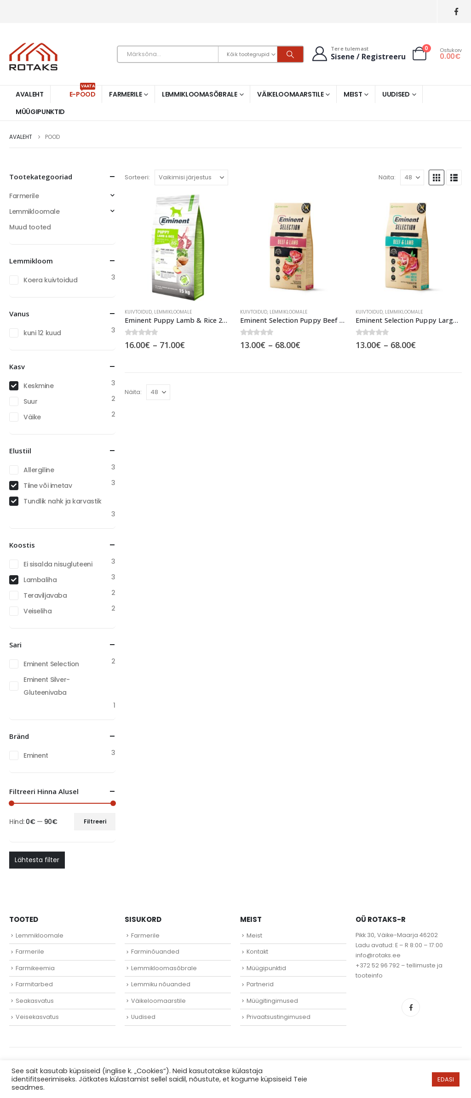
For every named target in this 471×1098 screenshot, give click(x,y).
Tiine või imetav (47, 485)
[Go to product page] (178, 247)
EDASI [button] (445, 1079)
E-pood (82, 92)
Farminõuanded (155, 951)
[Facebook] (456, 11)
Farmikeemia (35, 968)
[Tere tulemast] (357, 54)
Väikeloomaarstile (290, 94)
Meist (353, 94)
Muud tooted (30, 227)
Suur (30, 401)
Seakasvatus (35, 1001)
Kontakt (257, 951)
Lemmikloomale (173, 312)
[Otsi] (290, 54)
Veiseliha (37, 611)
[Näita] (412, 177)
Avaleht (30, 94)
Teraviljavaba (45, 595)
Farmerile (125, 94)
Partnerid (260, 984)
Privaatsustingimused (278, 1017)
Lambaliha (40, 579)
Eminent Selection (51, 664)
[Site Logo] (33, 56)
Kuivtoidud (138, 312)
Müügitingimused (272, 1001)
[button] (436, 177)
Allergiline (38, 470)
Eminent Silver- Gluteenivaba (46, 686)
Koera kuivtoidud (50, 280)
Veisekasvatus (37, 1017)
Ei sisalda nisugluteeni (57, 564)
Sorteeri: (137, 177)
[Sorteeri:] (191, 177)
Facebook (411, 1007)
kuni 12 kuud (42, 332)
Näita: (387, 177)
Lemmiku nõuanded (160, 984)
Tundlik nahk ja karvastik (62, 501)
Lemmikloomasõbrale (199, 94)
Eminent (35, 755)
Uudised (396, 94)
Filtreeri (95, 821)
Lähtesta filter (37, 859)
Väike (32, 417)
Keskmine (38, 385)
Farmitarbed (34, 984)
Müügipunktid (40, 111)
